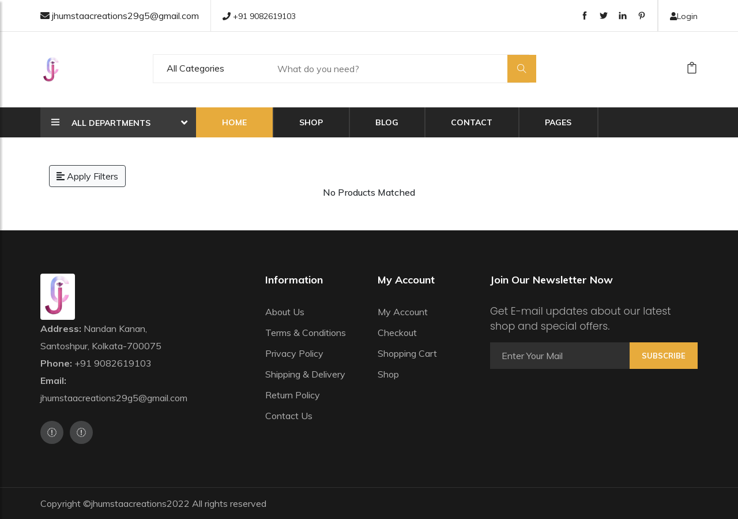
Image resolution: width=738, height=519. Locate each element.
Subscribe (664, 355)
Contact (471, 122)
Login (684, 16)
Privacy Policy (294, 353)
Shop (311, 122)
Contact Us (288, 415)
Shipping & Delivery (305, 374)
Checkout (397, 332)
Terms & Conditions (305, 332)
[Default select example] (209, 69)
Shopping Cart (407, 353)
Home (234, 122)
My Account (403, 312)
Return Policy (292, 395)
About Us (284, 312)
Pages (558, 122)
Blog (386, 122)
